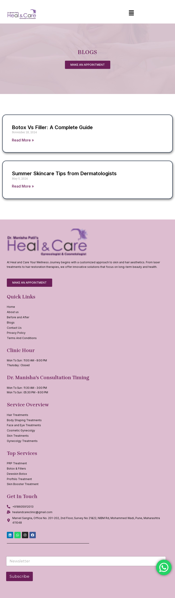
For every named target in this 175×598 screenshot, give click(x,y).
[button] (131, 13)
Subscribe (19, 576)
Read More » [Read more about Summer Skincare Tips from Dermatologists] (23, 186)
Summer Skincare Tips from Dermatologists (64, 173)
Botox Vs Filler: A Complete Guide (52, 127)
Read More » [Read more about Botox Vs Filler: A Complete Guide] (23, 140)
